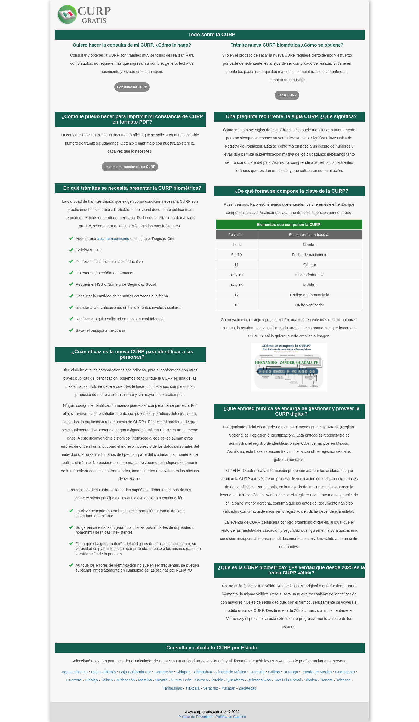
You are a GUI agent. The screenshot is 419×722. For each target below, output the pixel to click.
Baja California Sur (135, 672)
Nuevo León (181, 680)
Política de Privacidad (195, 717)
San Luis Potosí (287, 680)
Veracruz (210, 688)
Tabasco (343, 680)
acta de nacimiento (113, 238)
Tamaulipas (172, 688)
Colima (274, 672)
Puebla (217, 680)
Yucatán (228, 688)
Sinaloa (310, 680)
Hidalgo (91, 680)
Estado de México (316, 672)
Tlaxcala (192, 688)
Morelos (145, 680)
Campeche (164, 672)
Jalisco (107, 680)
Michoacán (125, 680)
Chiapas (183, 672)
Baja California (103, 672)
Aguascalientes (75, 672)
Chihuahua (203, 672)
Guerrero (73, 680)
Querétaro (235, 680)
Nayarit (161, 680)
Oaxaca (201, 680)
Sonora (327, 680)
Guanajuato (345, 672)
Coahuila (256, 672)
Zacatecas (247, 688)
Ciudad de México (231, 672)
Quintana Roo (259, 680)
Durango (291, 672)
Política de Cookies (231, 717)
